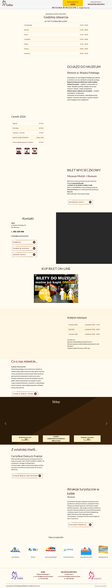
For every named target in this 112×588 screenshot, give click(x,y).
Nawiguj (24, 242)
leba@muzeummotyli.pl (20, 236)
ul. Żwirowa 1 (69, 574)
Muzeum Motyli (73, 3)
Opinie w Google (24, 248)
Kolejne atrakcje (80, 525)
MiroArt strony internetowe (100, 586)
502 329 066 (18, 231)
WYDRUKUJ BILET (80, 202)
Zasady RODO (24, 254)
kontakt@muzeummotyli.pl (71, 576)
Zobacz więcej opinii (25, 394)
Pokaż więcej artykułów (27, 476)
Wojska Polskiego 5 (43, 574)
